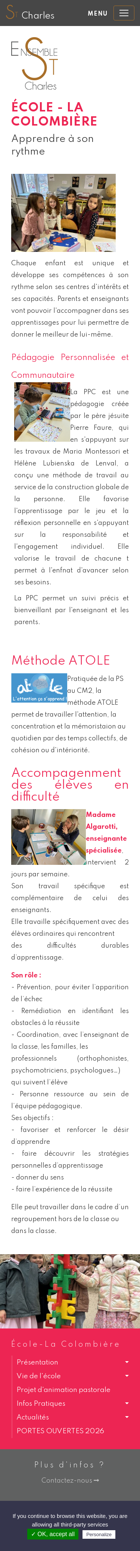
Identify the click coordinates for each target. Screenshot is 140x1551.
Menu (98, 14)
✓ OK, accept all (53, 1534)
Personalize (99, 1534)
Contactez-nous (70, 1480)
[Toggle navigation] (123, 13)
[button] (70, 1362)
